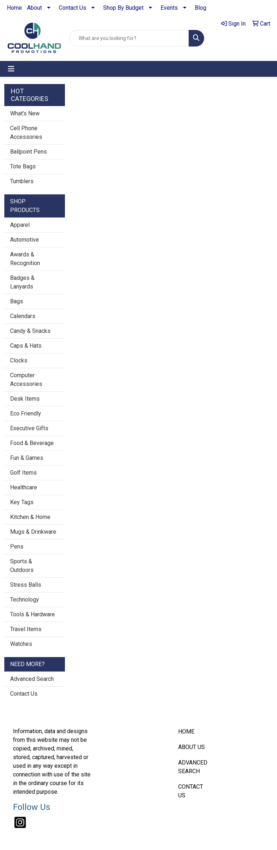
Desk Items (25, 398)
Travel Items (25, 629)
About (34, 7)
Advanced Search (32, 678)
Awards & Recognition (25, 259)
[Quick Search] (129, 38)
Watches (21, 643)
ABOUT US (191, 747)
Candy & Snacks (30, 330)
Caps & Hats (25, 345)
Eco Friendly (25, 413)
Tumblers (22, 181)
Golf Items (23, 472)
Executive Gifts (29, 428)
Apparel (20, 224)
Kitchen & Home (30, 517)
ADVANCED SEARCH (192, 767)
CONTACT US (190, 791)
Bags (16, 301)
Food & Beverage (32, 443)
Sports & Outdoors (22, 565)
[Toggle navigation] (11, 69)
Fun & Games (26, 457)
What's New (25, 113)
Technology (24, 599)
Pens (16, 546)
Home (14, 7)
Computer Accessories (26, 379)
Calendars (22, 316)
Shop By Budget (123, 7)
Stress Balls (25, 584)
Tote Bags (23, 166)
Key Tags (22, 502)
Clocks (18, 360)
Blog (200, 7)
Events (169, 7)
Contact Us (72, 7)
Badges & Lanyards (22, 282)
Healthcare (23, 487)
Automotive (24, 239)
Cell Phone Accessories (26, 132)
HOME (186, 731)
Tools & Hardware (32, 614)
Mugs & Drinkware (33, 531)
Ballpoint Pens (28, 151)
